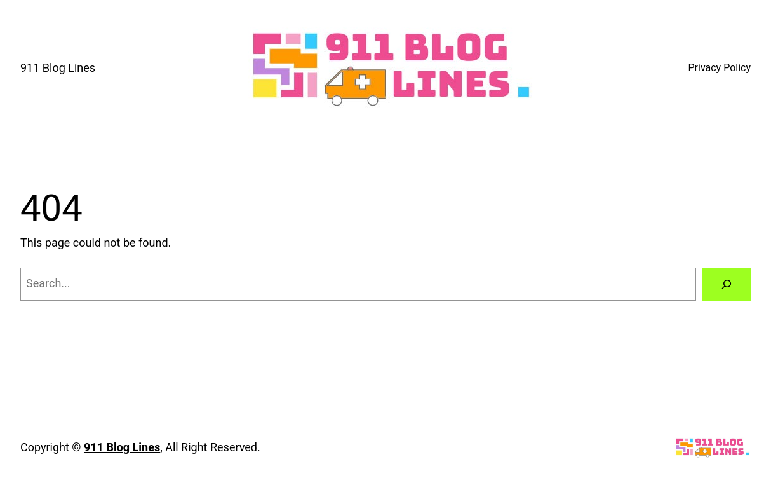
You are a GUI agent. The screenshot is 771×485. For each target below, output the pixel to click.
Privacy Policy (719, 68)
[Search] (726, 284)
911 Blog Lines (57, 67)
